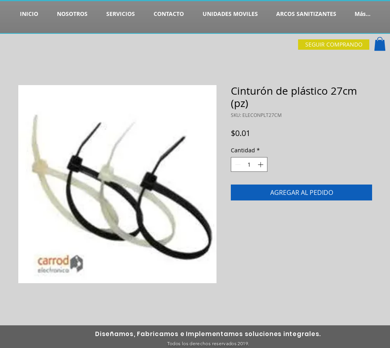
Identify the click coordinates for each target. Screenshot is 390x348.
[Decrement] (237, 164)
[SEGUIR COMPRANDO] (333, 44)
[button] (380, 44)
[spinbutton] (249, 164)
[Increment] (261, 164)
